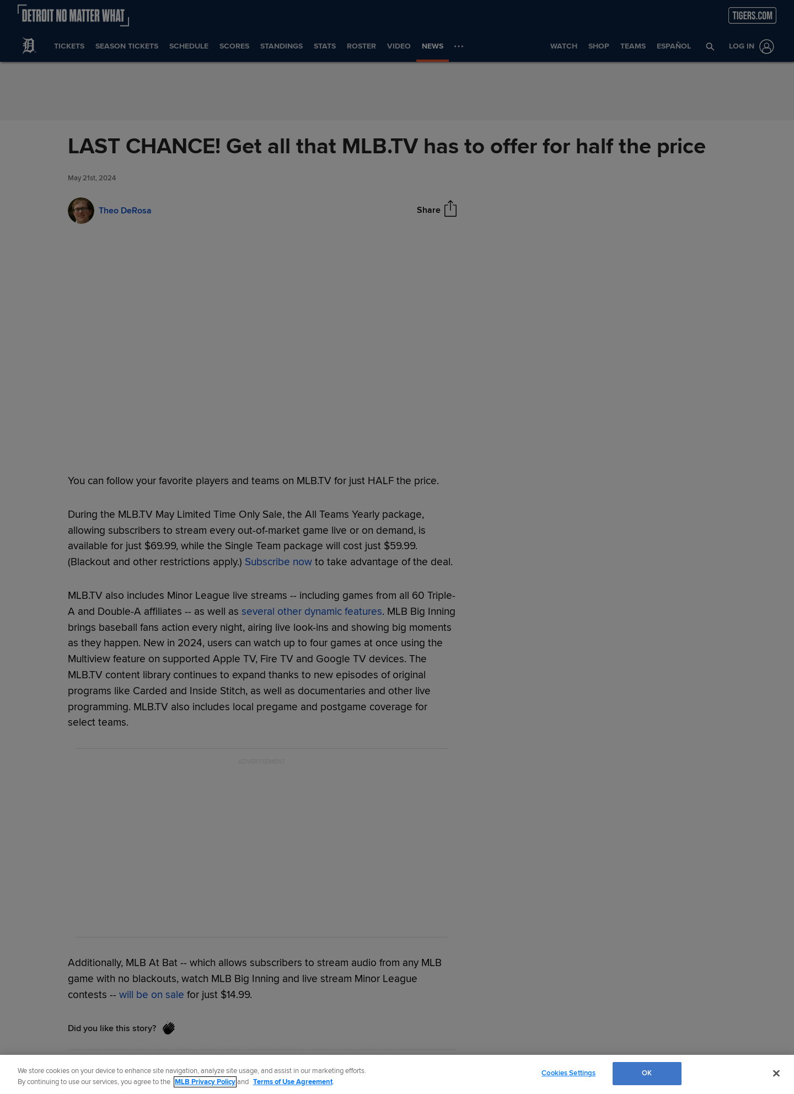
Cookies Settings (568, 1073)
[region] (397, 1074)
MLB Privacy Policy (205, 1081)
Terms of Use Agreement (292, 1081)
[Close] (776, 1073)
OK (647, 1073)
